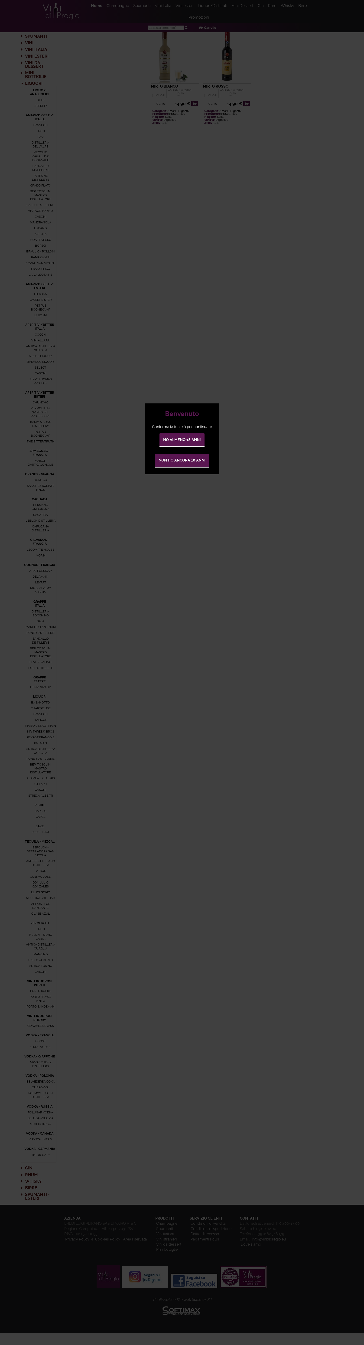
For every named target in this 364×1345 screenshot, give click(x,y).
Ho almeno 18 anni (182, 440)
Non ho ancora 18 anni (182, 460)
